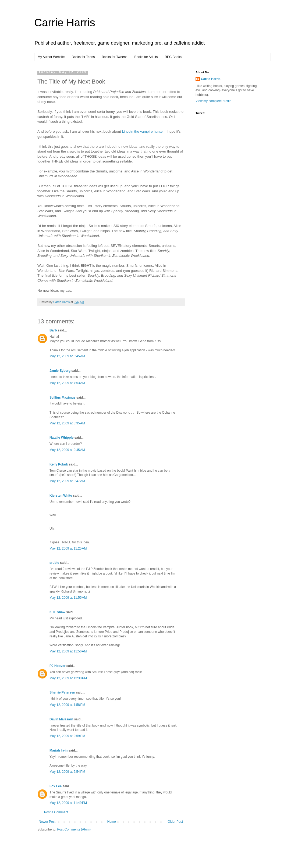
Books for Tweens (114, 57)
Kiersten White (60, 495)
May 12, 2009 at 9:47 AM (67, 481)
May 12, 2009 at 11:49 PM (68, 803)
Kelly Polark (58, 464)
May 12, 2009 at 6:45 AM (67, 356)
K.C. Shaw (57, 612)
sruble (54, 563)
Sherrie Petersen (62, 692)
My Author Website (51, 57)
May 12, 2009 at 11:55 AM (68, 598)
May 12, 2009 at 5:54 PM (67, 772)
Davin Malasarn (61, 719)
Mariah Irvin (58, 750)
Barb (53, 330)
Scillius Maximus (62, 397)
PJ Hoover (57, 666)
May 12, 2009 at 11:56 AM (68, 651)
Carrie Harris (64, 22)
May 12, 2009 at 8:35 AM (67, 423)
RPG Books (173, 57)
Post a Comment (56, 812)
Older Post (175, 822)
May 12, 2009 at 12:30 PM (68, 678)
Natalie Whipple (61, 437)
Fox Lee (55, 786)
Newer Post (47, 822)
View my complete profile (213, 101)
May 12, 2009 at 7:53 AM (67, 383)
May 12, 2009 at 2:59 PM (67, 736)
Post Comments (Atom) (74, 829)
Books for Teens (83, 57)
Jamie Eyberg (59, 371)
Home (111, 822)
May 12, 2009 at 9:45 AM (67, 450)
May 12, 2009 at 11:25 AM (68, 548)
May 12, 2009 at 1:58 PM (67, 705)
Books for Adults (146, 57)
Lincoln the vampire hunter (143, 131)
